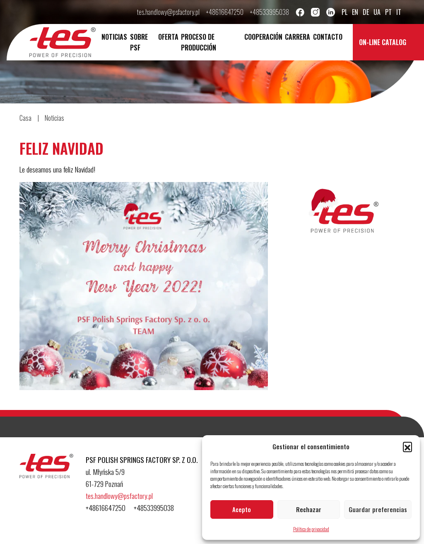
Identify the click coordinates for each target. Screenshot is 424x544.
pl (344, 12)
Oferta (168, 37)
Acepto (241, 509)
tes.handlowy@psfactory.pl (168, 12)
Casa (25, 118)
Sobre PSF (139, 42)
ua (377, 12)
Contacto (327, 37)
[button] (407, 446)
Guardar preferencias (378, 509)
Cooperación (263, 37)
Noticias (114, 37)
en (355, 12)
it (398, 12)
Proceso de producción (198, 42)
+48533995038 (269, 12)
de (366, 12)
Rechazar (308, 509)
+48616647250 (224, 12)
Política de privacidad (311, 528)
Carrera (297, 37)
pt (388, 12)
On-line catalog (382, 42)
